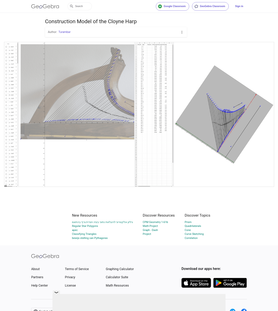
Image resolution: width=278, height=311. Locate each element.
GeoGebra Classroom (209, 6)
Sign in (239, 6)
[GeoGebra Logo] (45, 6)
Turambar (65, 32)
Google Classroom (172, 6)
